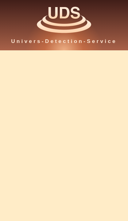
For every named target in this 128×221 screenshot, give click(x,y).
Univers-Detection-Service (64, 41)
